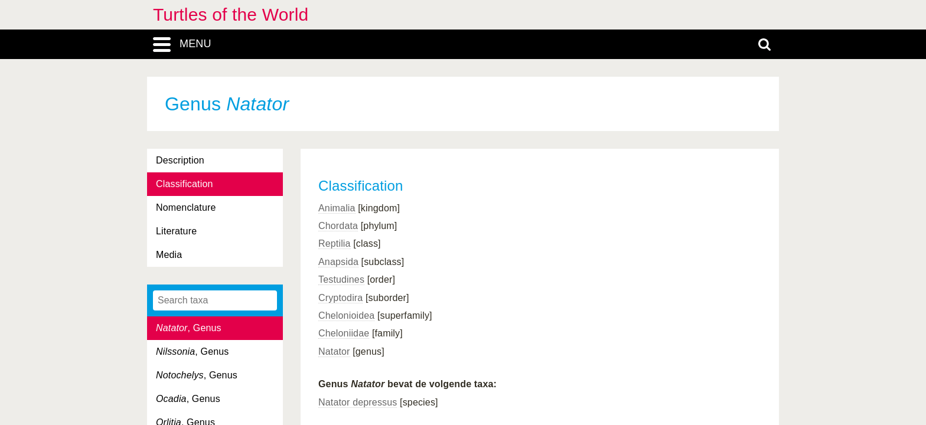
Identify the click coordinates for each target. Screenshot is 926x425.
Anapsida (338, 262)
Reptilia (334, 243)
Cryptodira (340, 298)
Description (180, 160)
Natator (334, 351)
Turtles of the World (230, 14)
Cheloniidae (343, 333)
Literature (176, 231)
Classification (184, 184)
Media (169, 255)
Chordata (338, 226)
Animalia (337, 208)
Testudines (341, 279)
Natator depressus (357, 402)
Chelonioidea (346, 315)
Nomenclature (186, 207)
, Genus (188, 328)
